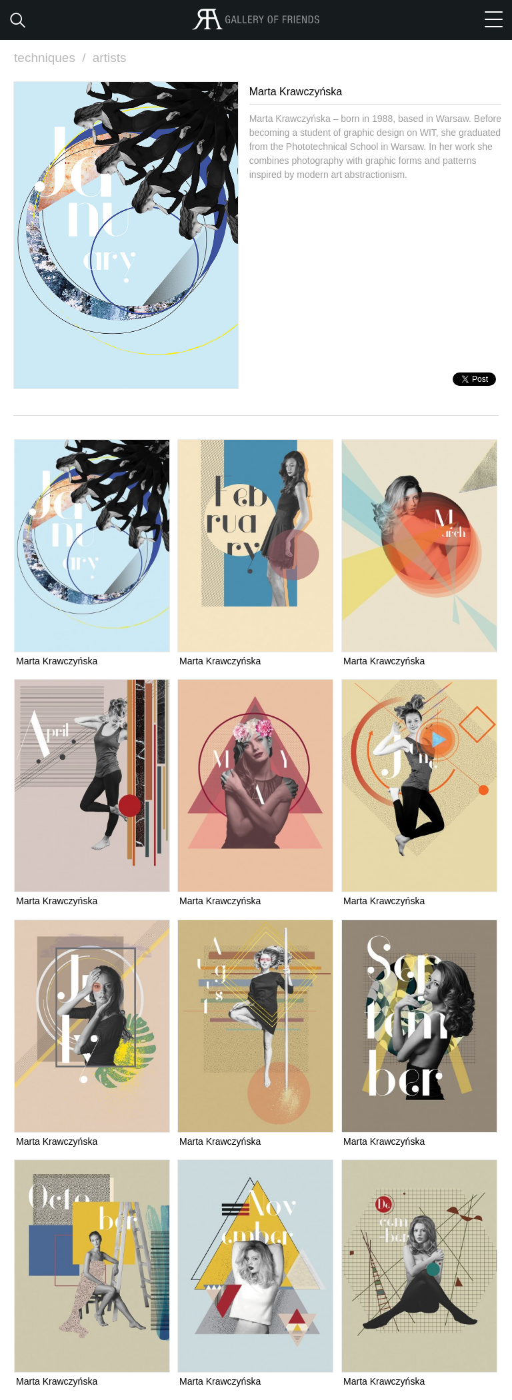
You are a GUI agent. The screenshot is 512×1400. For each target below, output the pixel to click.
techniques (51, 58)
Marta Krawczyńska (56, 661)
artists (110, 58)
